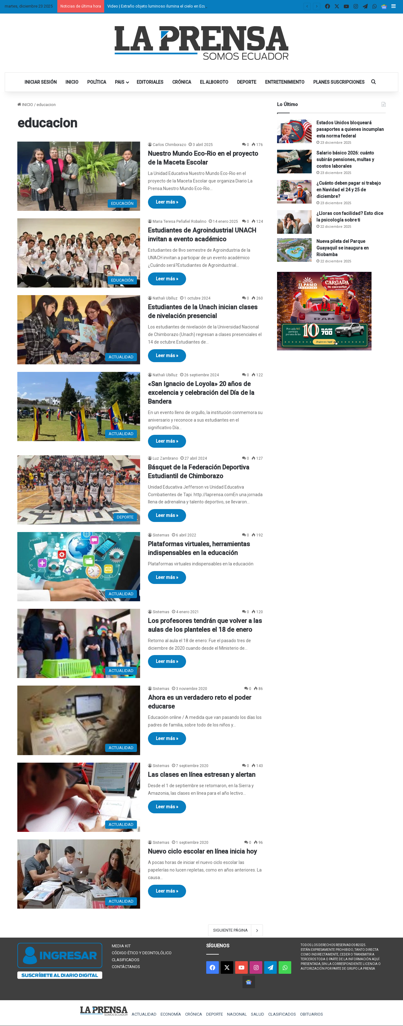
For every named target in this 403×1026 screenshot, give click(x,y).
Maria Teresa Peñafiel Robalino (179, 221)
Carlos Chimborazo (169, 145)
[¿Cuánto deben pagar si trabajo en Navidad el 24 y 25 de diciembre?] (294, 192)
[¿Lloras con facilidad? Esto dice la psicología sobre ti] (294, 222)
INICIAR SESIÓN (41, 82)
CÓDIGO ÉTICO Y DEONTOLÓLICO (142, 952)
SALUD (257, 1014)
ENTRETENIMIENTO (284, 82)
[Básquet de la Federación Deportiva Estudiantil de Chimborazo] (78, 489)
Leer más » (167, 202)
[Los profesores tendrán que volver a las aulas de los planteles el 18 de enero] (78, 643)
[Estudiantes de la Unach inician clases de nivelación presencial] (78, 329)
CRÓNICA (181, 82)
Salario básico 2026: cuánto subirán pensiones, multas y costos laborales (345, 159)
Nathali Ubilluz (165, 298)
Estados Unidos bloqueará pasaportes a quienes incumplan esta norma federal (350, 129)
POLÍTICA (96, 82)
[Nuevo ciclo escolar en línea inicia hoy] (78, 874)
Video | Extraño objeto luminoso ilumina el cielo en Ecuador (160, 6)
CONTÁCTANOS (126, 966)
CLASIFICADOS (125, 959)
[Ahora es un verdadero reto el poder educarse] (78, 720)
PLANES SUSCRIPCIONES (339, 82)
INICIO (71, 82)
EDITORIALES (150, 82)
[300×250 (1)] (324, 349)
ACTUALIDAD (144, 1014)
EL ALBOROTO (214, 82)
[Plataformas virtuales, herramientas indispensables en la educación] (78, 566)
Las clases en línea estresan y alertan (201, 774)
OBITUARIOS (311, 1014)
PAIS (119, 82)
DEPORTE (246, 82)
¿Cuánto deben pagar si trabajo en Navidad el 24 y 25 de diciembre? (348, 190)
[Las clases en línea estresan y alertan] (78, 797)
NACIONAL (237, 1014)
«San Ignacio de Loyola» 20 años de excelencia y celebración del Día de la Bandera (201, 392)
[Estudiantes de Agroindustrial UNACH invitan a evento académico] (78, 253)
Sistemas (161, 535)
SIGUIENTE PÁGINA (235, 930)
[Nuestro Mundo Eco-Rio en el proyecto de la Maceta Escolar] (78, 176)
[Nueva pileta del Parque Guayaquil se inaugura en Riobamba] (294, 250)
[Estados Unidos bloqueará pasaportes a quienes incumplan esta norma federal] (294, 131)
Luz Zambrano (165, 458)
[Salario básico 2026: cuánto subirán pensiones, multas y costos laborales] (294, 161)
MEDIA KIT (121, 946)
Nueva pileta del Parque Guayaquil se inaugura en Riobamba (342, 248)
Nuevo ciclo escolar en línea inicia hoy (202, 851)
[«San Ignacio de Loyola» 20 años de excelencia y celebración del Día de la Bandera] (78, 406)
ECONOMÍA (171, 1014)
